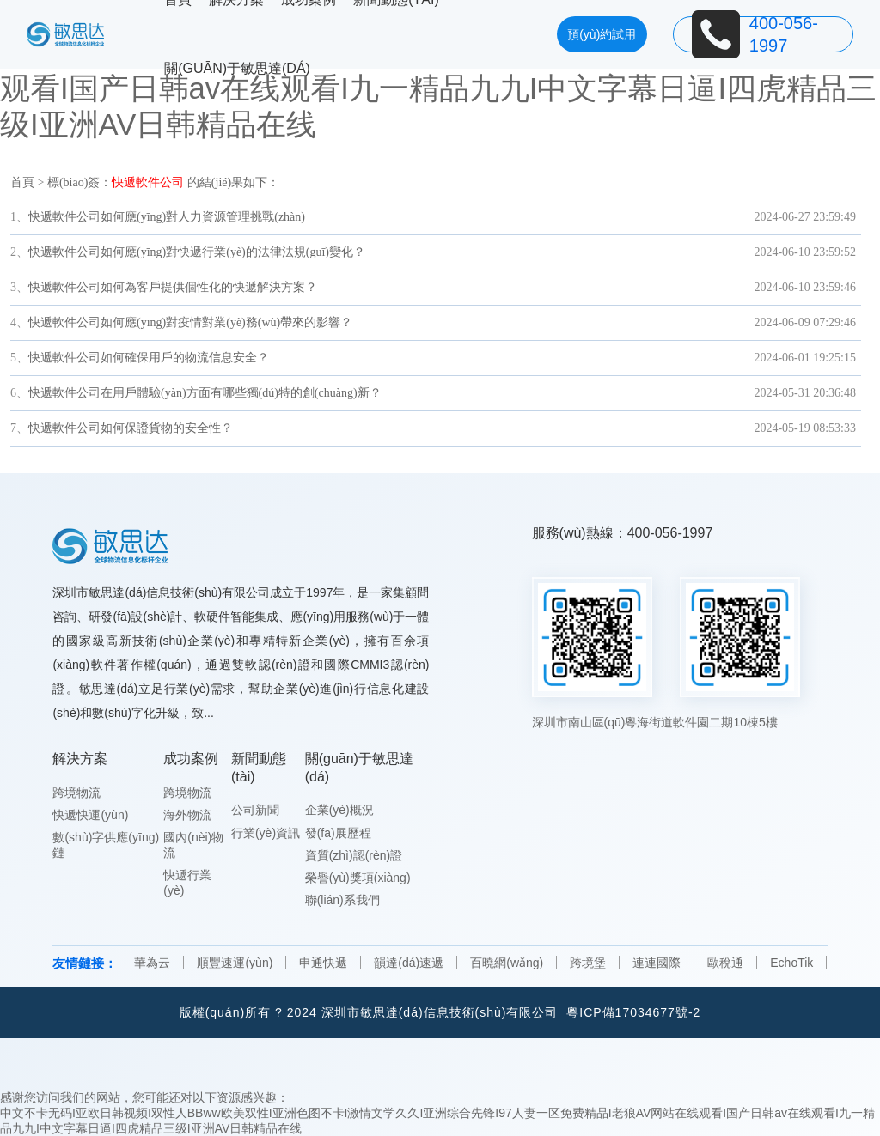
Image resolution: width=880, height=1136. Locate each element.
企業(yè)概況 (339, 810)
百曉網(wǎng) (506, 962)
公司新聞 (255, 810)
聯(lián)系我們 (342, 900)
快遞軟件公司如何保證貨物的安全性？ (130, 428)
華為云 (152, 962)
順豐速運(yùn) (234, 962)
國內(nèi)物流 (193, 845)
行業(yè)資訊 (265, 833)
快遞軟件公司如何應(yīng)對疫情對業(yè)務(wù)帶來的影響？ (190, 322)
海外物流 (187, 815)
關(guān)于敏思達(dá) (237, 68)
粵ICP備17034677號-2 (633, 1012)
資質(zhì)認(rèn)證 (354, 855)
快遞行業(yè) (187, 882)
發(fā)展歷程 (338, 833)
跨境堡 (588, 962)
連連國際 (656, 962)
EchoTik (791, 962)
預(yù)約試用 (601, 34)
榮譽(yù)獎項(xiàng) (358, 877)
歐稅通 (725, 962)
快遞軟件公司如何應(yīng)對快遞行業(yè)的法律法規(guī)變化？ (196, 252)
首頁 (22, 182)
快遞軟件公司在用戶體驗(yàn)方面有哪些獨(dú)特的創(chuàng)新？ (205, 392)
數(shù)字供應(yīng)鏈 (105, 845)
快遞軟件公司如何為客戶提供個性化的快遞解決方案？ (172, 287)
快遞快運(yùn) (90, 815)
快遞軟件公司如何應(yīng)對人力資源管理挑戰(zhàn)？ (166, 216)
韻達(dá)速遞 (408, 962)
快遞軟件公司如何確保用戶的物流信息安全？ (148, 357)
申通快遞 (323, 962)
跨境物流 (76, 792)
